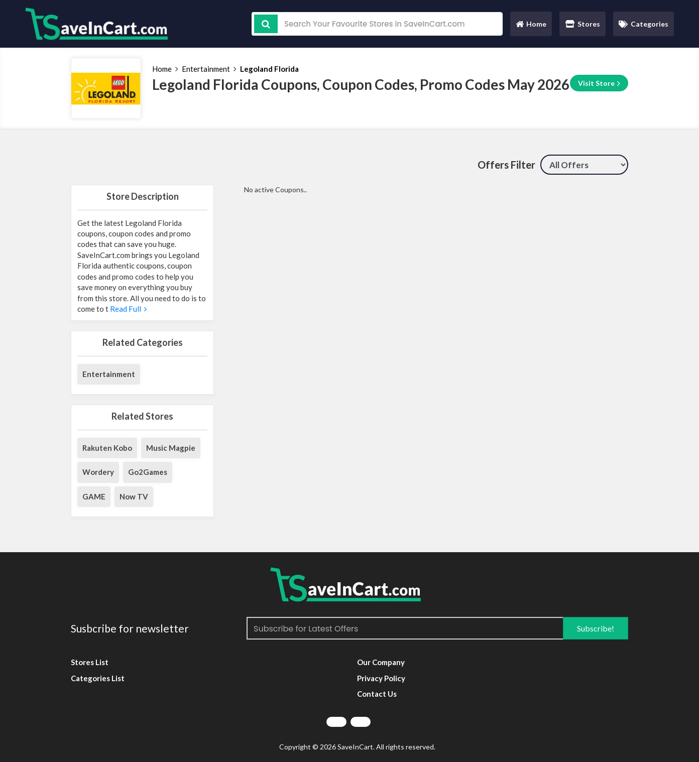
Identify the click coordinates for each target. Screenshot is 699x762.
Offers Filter (506, 165)
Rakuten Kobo (107, 447)
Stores (582, 24)
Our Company (381, 662)
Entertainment (206, 68)
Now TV (134, 496)
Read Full (127, 308)
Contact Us (377, 693)
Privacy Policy (381, 678)
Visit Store (599, 83)
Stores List (89, 662)
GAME (93, 496)
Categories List (98, 678)
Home (530, 26)
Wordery (98, 471)
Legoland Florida (269, 68)
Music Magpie (170, 447)
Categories (643, 24)
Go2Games (147, 471)
